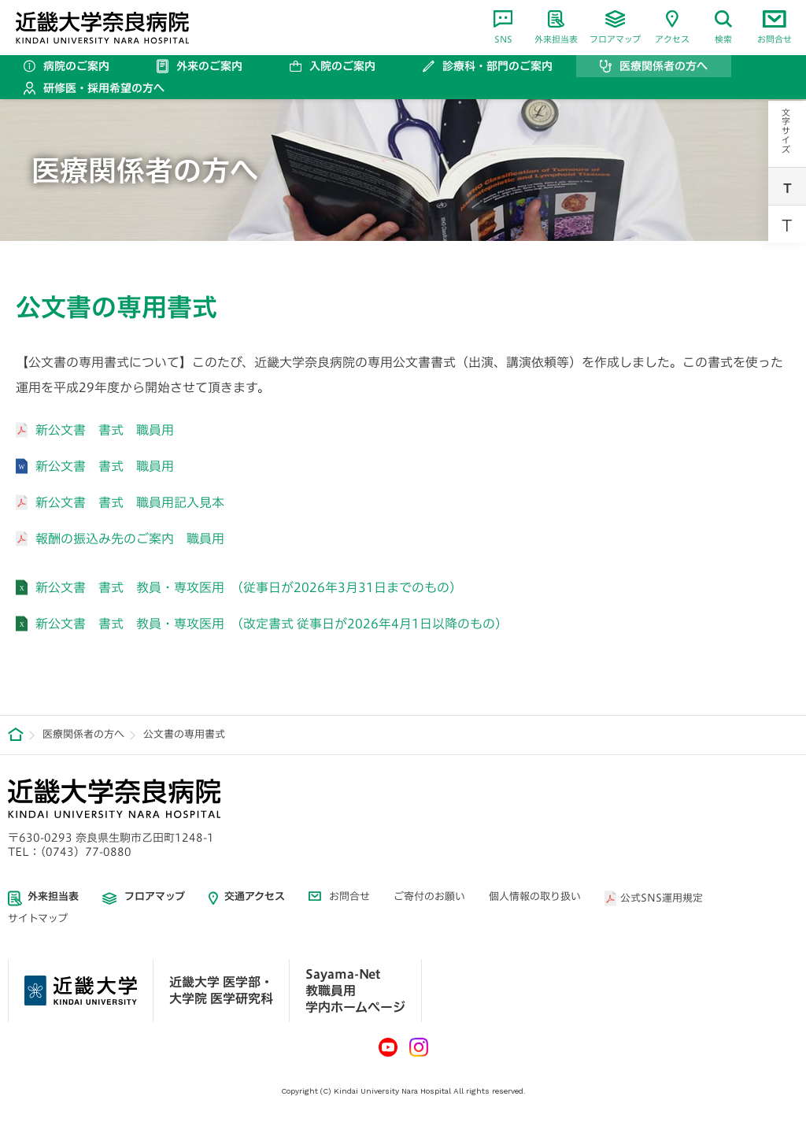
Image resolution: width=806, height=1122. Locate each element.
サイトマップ (38, 918)
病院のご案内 (76, 66)
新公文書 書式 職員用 (104, 430)
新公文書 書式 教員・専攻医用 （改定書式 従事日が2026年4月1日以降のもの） (271, 623)
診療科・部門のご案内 (497, 66)
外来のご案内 (209, 66)
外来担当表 (556, 26)
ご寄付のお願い (429, 896)
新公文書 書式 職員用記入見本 (129, 502)
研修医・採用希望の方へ (104, 88)
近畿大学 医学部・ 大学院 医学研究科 (221, 990)
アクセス (672, 26)
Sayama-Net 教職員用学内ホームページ (355, 990)
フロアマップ (615, 26)
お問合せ (774, 26)
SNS (503, 26)
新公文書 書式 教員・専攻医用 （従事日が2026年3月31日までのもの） (248, 587)
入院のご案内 (342, 66)
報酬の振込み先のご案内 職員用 (129, 538)
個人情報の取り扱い (535, 896)
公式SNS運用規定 (661, 898)
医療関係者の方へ (663, 66)
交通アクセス (254, 896)
